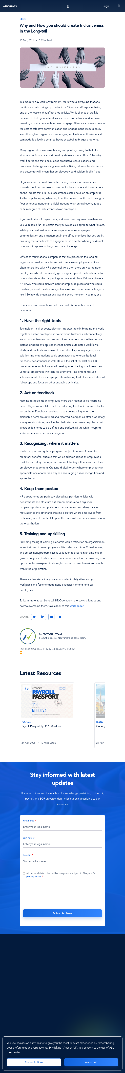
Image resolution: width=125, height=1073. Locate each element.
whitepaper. (77, 606)
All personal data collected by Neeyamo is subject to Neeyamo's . (60, 875)
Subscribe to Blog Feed (21, 652)
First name (28, 821)
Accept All (91, 1062)
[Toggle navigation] (119, 6)
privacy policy (33, 877)
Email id (27, 855)
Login (105, 6)
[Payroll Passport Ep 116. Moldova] (47, 715)
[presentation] (62, 893)
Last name (28, 838)
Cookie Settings (34, 1062)
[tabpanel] (57, 717)
